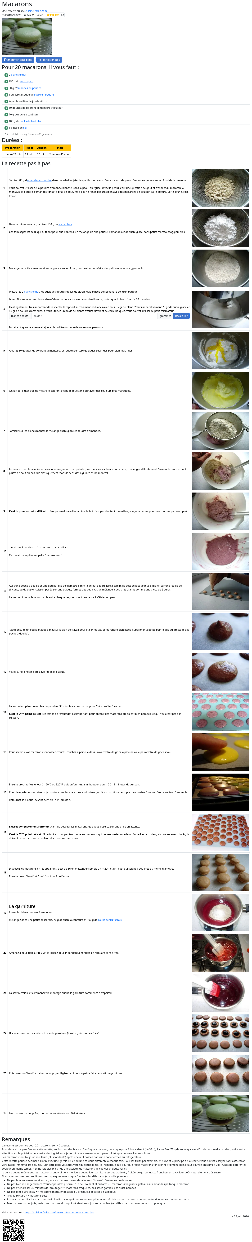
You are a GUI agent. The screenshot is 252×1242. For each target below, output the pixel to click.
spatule (79, 469)
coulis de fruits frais (31, 121)
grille (123, 826)
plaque (67, 589)
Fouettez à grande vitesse (24, 327)
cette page (55, 1165)
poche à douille (30, 585)
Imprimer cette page (18, 60)
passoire (181, 180)
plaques (131, 792)
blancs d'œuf (18, 74)
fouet (73, 268)
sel (25, 127)
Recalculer (181, 316)
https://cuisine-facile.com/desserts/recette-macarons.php (59, 1212)
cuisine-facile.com (36, 11)
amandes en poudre (29, 88)
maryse (61, 469)
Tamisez (14, 180)
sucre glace (26, 81)
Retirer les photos (49, 60)
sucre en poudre (44, 94)
